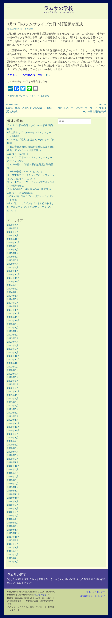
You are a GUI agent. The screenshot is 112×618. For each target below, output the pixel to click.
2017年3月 (13, 561)
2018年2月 (13, 526)
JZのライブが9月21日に (20, 192)
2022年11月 (13, 359)
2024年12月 (13, 274)
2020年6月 (13, 444)
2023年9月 (13, 324)
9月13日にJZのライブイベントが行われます (30, 203)
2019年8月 (13, 469)
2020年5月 (13, 448)
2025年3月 (13, 267)
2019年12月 (13, 466)
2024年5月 (13, 299)
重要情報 (45, 96)
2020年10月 (13, 430)
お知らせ (14, 96)
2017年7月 (13, 547)
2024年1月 (13, 310)
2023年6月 (13, 334)
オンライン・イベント (29, 96)
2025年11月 (13, 242)
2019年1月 (13, 487)
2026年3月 (13, 228)
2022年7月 (13, 373)
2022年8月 (13, 370)
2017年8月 (13, 544)
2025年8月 (13, 249)
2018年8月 (13, 504)
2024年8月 (13, 288)
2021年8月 (13, 402)
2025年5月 (13, 260)
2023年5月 (13, 338)
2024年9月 (13, 285)
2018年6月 (13, 512)
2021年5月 (13, 412)
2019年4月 (13, 476)
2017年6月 (13, 551)
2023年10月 (13, 320)
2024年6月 (13, 295)
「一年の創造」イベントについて (25, 171)
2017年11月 (13, 533)
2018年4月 (13, 519)
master (30, 29)
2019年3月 (13, 480)
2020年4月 (13, 451)
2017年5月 (13, 554)
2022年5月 (13, 380)
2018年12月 (13, 490)
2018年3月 (13, 522)
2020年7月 (13, 441)
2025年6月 (13, 256)
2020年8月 (13, 437)
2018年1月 (13, 529)
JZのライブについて (18, 153)
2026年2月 (13, 232)
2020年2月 (13, 458)
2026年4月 (13, 224)
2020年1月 (13, 462)
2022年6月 (13, 377)
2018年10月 (13, 497)
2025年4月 (13, 263)
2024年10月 (13, 281)
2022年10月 (13, 363)
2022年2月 (13, 388)
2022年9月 (13, 366)
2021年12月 (13, 391)
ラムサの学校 (58, 8)
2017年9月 (13, 540)
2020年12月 (13, 423)
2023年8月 (13, 327)
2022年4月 (13, 384)
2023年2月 (13, 348)
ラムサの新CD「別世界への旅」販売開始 (29, 189)
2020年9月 (13, 434)
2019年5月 (13, 473)
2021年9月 (13, 398)
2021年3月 (13, 416)
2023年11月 (13, 317)
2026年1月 (13, 235)
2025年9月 (13, 246)
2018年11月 (13, 494)
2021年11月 (13, 395)
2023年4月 (13, 341)
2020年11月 (13, 426)
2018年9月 (13, 501)
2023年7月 (13, 331)
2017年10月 (13, 536)
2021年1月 (13, 419)
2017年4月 (13, 558)
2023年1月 (13, 352)
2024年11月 (13, 278)
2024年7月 (13, 292)
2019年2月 (13, 483)
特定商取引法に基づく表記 (92, 596)
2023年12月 (13, 313)
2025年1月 (13, 270)
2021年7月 (13, 405)
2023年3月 (13, 345)
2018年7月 (13, 508)
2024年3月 (13, 302)
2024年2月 (13, 306)
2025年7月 (13, 253)
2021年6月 (13, 409)
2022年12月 (13, 356)
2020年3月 (13, 455)
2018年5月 (13, 515)
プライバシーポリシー (94, 592)
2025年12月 (13, 239)
